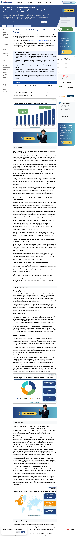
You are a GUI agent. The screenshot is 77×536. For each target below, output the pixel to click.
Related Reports (5, 90)
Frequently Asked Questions (5, 84)
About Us (49, 2)
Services (30, 2)
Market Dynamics (5, 48)
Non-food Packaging (10, 7)
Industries (20, 2)
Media (40, 2)
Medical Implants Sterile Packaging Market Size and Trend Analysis (6, 34)
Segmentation (10, 25)
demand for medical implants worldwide (37, 40)
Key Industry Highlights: (6, 43)
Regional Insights (5, 59)
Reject (17, 532)
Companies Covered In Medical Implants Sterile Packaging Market (5, 74)
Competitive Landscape (6, 64)
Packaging (44, 22)
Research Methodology (26, 25)
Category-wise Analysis (6, 54)
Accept (23, 532)
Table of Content (17, 25)
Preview (4, 25)
